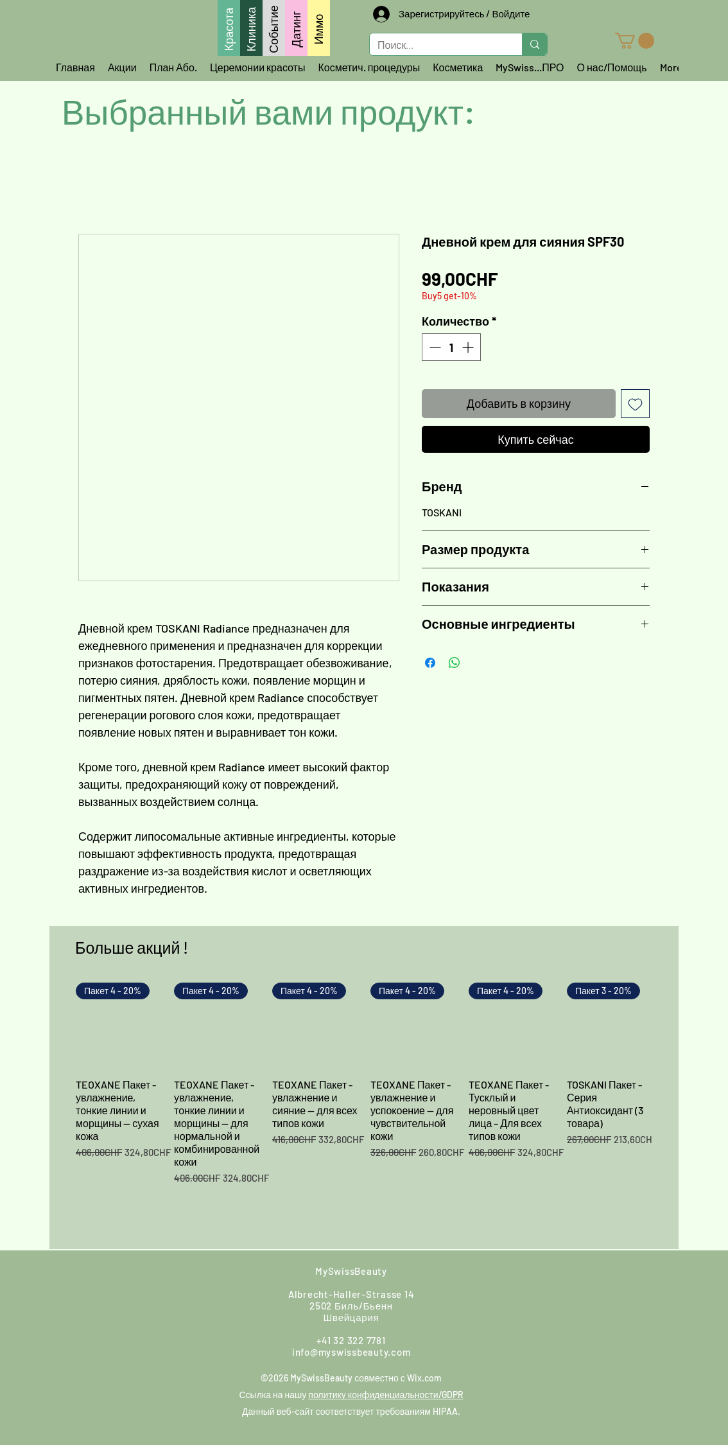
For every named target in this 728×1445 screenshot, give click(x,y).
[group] (364, 1110)
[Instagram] (477, 1285)
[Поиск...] (436, 45)
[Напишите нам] (161, 1285)
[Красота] (229, 28)
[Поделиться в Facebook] (430, 662)
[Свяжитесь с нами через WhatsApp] (117, 1285)
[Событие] (274, 28)
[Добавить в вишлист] (635, 403)
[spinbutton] (451, 347)
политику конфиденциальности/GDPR (385, 1394)
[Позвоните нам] (201, 1285)
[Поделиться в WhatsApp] (454, 662)
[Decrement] (434, 347)
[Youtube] (546, 1285)
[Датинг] (296, 28)
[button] (634, 41)
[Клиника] (251, 28)
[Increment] (469, 347)
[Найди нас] (243, 1285)
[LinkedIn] (616, 1285)
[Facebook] (442, 1285)
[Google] (512, 1285)
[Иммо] (319, 28)
